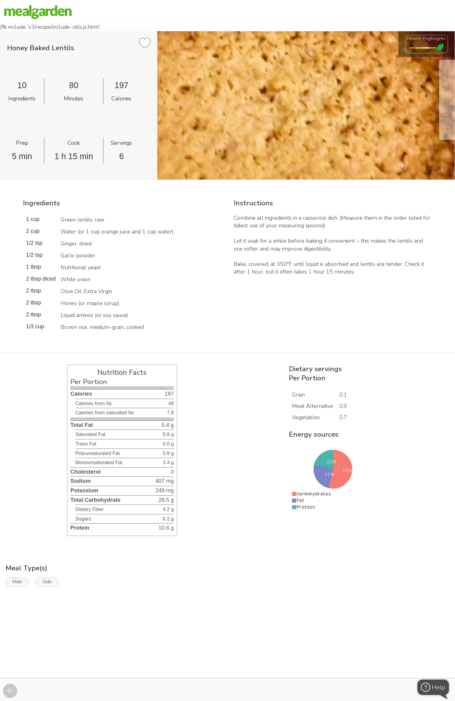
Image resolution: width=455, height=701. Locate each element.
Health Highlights (426, 38)
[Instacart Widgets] (227, 657)
